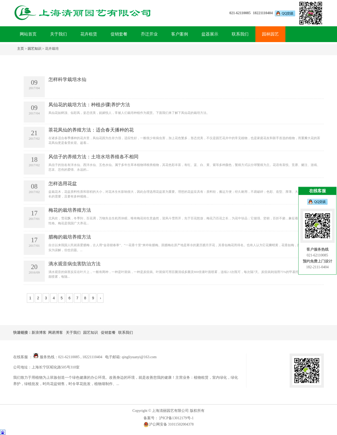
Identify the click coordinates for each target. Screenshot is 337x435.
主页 (20, 48)
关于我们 (58, 34)
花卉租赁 (88, 34)
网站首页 (28, 34)
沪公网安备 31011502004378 (168, 424)
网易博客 (55, 333)
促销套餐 (119, 34)
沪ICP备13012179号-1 (176, 418)
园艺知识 (34, 48)
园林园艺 (270, 34)
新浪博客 (39, 333)
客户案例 (179, 34)
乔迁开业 (149, 34)
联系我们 (240, 34)
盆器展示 (209, 34)
